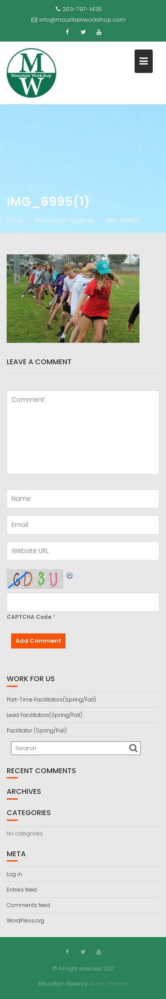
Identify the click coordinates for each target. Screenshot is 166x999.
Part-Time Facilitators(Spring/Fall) (51, 699)
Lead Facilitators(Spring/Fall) (44, 715)
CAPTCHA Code (29, 617)
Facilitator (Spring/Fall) (37, 730)
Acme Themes (108, 983)
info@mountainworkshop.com (78, 19)
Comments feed (28, 905)
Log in (14, 874)
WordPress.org (25, 920)
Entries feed (22, 889)
